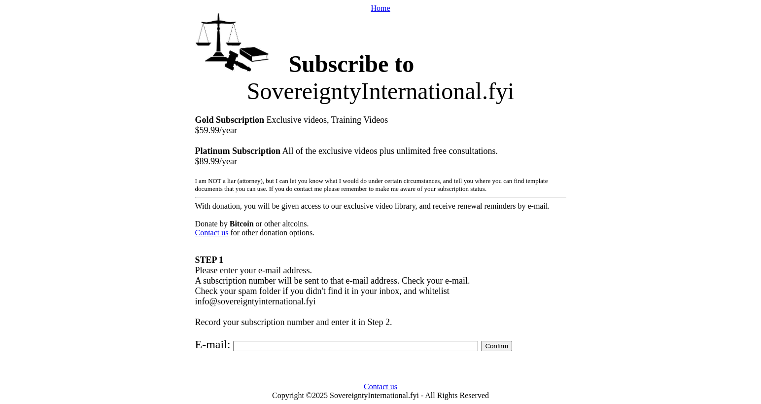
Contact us (212, 232)
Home (380, 8)
